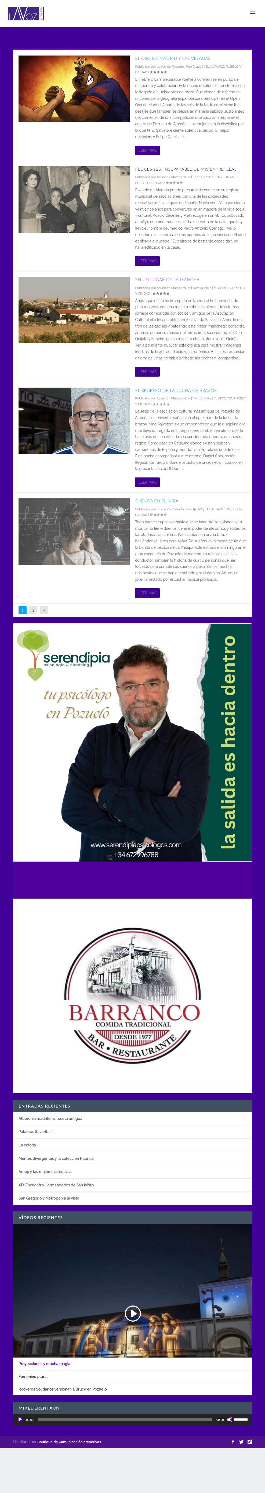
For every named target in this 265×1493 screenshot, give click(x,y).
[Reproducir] (20, 1419)
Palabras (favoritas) (35, 1132)
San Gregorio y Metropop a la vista (49, 1198)
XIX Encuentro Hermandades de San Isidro (56, 1185)
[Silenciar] (230, 1419)
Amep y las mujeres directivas (45, 1172)
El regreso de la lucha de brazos (175, 390)
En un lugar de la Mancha (167, 279)
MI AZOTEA (222, 288)
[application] (132, 1419)
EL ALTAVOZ (215, 66)
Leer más (147, 150)
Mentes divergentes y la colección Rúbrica (56, 1158)
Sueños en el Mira (156, 500)
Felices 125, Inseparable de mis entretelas (186, 168)
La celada (27, 1145)
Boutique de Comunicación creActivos (69, 1442)
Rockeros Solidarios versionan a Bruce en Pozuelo (63, 1389)
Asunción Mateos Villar (173, 177)
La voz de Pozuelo (170, 66)
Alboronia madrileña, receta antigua (50, 1118)
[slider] (125, 1419)
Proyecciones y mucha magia (44, 1364)
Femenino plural (33, 1376)
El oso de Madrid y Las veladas (172, 58)
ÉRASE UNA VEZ (225, 177)
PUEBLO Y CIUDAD (149, 183)
